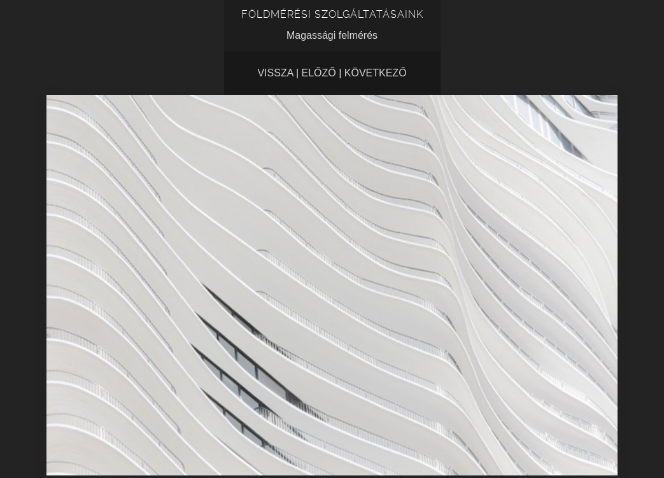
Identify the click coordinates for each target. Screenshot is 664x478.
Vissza (275, 72)
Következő (375, 72)
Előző (319, 72)
